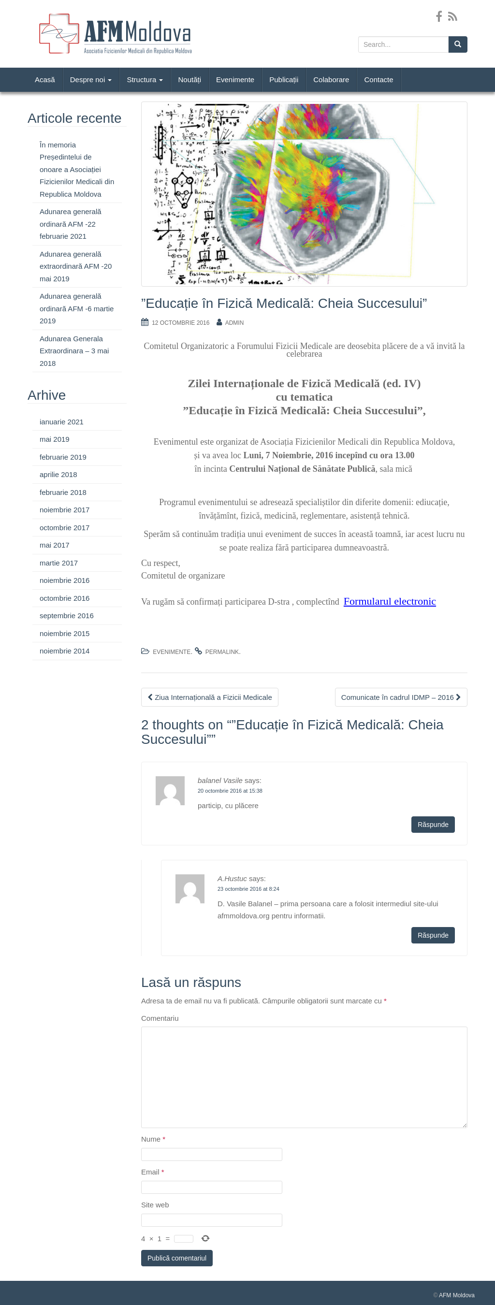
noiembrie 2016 (64, 580)
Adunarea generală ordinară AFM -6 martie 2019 (77, 308)
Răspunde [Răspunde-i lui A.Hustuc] (433, 935)
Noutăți (189, 79)
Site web (155, 1205)
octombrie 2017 (64, 527)
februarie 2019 (63, 457)
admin (234, 322)
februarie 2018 (63, 492)
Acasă (45, 79)
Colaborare (331, 79)
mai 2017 (55, 545)
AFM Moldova (457, 1295)
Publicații (283, 79)
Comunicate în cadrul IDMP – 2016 (401, 697)
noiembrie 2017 (64, 510)
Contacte (378, 79)
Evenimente (235, 79)
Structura (145, 79)
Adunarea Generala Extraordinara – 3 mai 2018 (74, 350)
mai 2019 (55, 439)
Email (152, 1172)
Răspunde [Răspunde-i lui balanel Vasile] (433, 824)
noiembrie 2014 (64, 651)
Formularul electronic (390, 601)
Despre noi (91, 79)
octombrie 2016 (64, 598)
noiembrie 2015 (64, 633)
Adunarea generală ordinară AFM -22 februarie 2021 (71, 223)
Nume (153, 1139)
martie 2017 (59, 563)
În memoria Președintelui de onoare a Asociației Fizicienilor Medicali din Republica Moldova (77, 169)
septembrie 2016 (67, 615)
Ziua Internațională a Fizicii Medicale (209, 697)
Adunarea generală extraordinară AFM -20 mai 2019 (76, 266)
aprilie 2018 (58, 474)
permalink (222, 652)
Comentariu (160, 1018)
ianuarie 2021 (62, 422)
